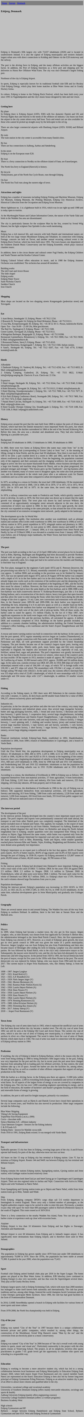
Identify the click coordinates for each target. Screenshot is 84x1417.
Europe (12, 3)
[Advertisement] (42, 33)
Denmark (21, 3)
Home (4, 3)
